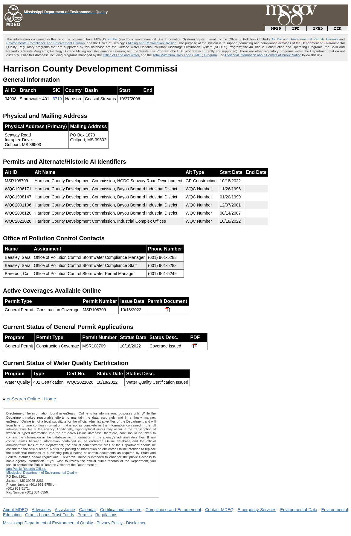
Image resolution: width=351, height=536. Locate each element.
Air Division (280, 39)
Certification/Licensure (121, 509)
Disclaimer (136, 522)
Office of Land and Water (121, 55)
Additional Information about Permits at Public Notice (262, 55)
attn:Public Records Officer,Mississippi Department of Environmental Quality (41, 470)
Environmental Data (298, 509)
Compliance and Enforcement (173, 509)
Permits (84, 514)
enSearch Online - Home (31, 398)
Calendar (87, 509)
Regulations (106, 514)
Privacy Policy (110, 522)
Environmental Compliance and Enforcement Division (45, 43)
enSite (112, 39)
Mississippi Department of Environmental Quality (48, 522)
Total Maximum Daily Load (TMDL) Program (185, 55)
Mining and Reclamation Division (152, 43)
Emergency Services (257, 509)
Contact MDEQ (219, 509)
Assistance (65, 509)
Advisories (41, 509)
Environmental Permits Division (314, 39)
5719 (57, 98)
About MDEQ (15, 509)
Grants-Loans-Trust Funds (49, 514)
